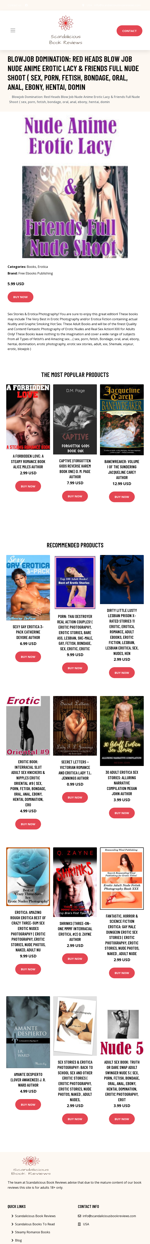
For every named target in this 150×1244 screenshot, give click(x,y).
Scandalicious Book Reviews (35, 1216)
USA (89, 5)
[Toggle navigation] (13, 30)
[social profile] (26, 5)
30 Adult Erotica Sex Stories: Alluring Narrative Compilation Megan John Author (121, 783)
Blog (18, 1240)
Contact (129, 31)
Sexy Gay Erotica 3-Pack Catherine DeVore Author (28, 632)
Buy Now (20, 297)
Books (31, 267)
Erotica (43, 267)
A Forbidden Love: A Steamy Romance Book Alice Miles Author (28, 461)
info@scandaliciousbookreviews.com (117, 5)
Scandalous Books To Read (35, 1224)
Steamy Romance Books (32, 1232)
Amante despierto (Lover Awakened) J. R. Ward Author (28, 1079)
